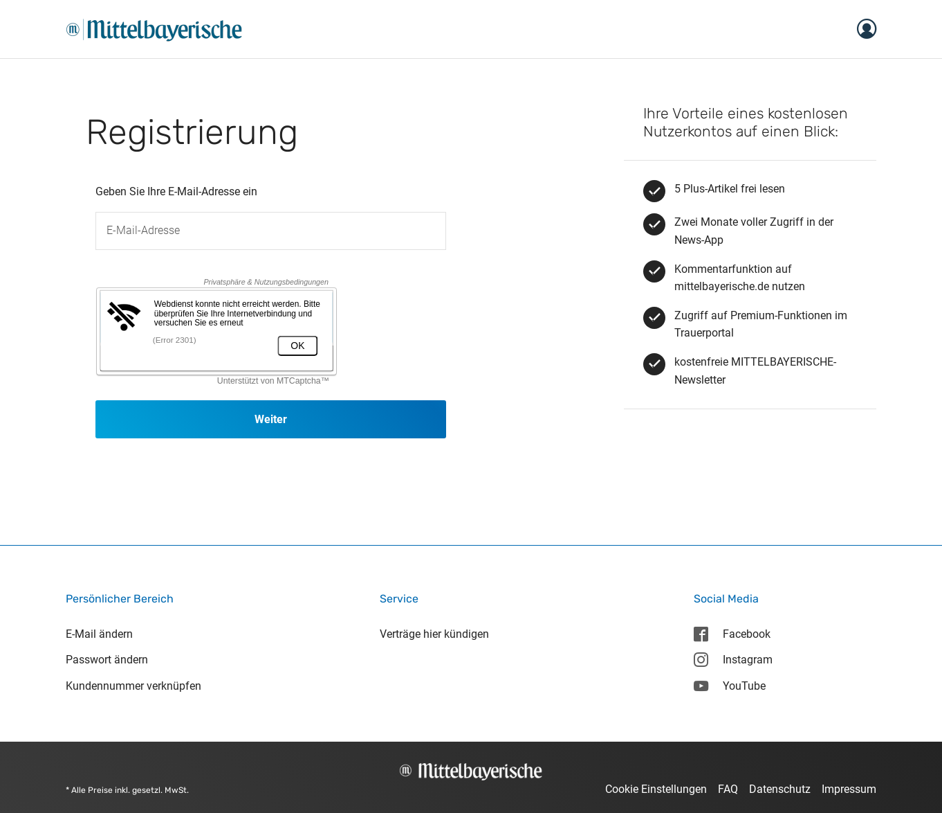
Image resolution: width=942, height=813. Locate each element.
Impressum (849, 789)
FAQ (728, 789)
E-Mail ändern (99, 634)
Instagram (733, 659)
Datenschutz (780, 789)
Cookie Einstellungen (656, 789)
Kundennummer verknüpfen (133, 686)
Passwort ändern (107, 659)
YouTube (730, 686)
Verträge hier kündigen (434, 634)
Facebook (732, 634)
